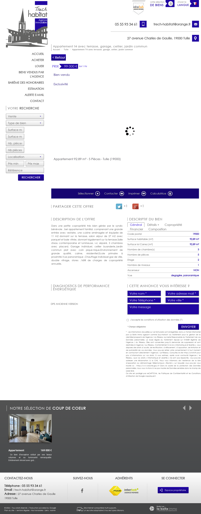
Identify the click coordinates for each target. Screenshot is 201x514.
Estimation (36, 88)
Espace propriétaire (173, 490)
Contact (37, 101)
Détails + (153, 224)
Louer (39, 66)
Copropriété (173, 224)
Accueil (38, 54)
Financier (136, 229)
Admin (53, 510)
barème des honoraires (26, 82)
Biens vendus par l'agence (31, 74)
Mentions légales (22, 510)
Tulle (66, 49)
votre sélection (157, 4)
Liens (47, 510)
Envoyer (188, 326)
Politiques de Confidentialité (173, 373)
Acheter (38, 60)
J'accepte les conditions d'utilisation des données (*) (156, 319)
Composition (157, 229)
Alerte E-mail (34, 95)
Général (136, 224)
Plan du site (9, 510)
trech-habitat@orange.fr (171, 24)
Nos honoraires (37, 510)
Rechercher (31, 177)
